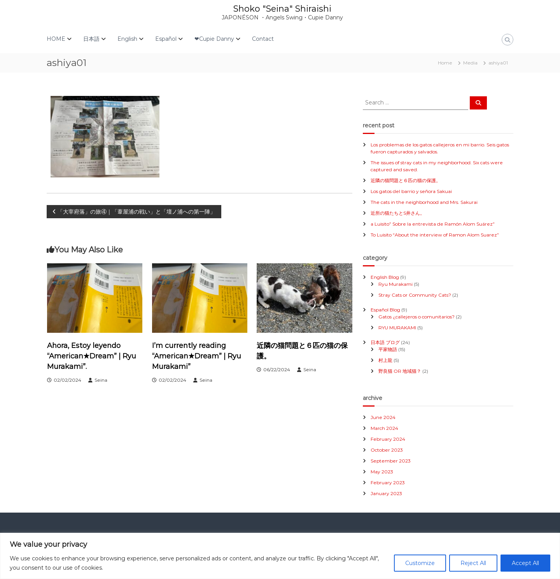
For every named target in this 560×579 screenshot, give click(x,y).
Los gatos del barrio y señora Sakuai (411, 191)
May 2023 (382, 472)
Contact (263, 38)
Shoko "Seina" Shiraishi (282, 8)
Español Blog (385, 310)
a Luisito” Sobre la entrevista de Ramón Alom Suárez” (433, 224)
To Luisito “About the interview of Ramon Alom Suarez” (435, 235)
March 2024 (384, 428)
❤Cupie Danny (214, 38)
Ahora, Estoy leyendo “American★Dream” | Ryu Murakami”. (91, 356)
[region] (280, 556)
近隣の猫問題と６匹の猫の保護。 (406, 180)
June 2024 (383, 417)
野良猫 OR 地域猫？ (399, 371)
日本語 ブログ (385, 342)
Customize (420, 563)
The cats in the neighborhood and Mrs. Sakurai (424, 202)
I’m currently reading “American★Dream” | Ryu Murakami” (196, 356)
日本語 (91, 38)
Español (166, 38)
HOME (56, 38)
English (127, 38)
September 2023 (391, 461)
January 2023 (386, 493)
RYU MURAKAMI (397, 327)
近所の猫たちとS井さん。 (398, 213)
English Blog (385, 277)
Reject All (473, 563)
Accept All (525, 563)
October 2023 (387, 450)
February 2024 (388, 439)
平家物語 (387, 349)
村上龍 (385, 360)
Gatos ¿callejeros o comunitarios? (416, 317)
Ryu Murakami (395, 284)
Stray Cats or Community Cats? (414, 295)
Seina (100, 380)
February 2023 (388, 482)
